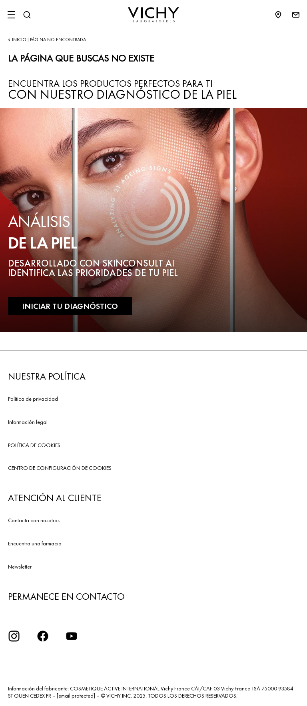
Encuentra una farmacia (35, 543)
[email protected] (76, 695)
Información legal (28, 422)
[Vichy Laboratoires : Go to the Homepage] (153, 14)
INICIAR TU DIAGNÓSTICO (70, 306)
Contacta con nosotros (34, 520)
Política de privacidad (33, 398)
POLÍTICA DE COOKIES (34, 445)
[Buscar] (27, 15)
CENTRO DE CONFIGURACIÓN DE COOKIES (60, 467)
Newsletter (20, 566)
